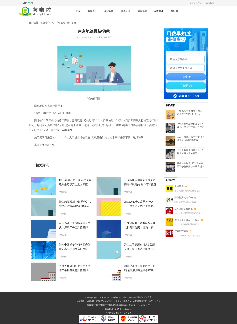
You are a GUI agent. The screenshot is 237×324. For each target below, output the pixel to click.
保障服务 (158, 11)
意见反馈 (210, 3)
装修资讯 (92, 11)
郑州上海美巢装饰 (183, 209)
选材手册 (71, 22)
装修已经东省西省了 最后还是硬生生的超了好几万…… (190, 113)
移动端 (174, 11)
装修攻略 (108, 11)
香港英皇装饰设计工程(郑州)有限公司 (188, 220)
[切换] (30, 3)
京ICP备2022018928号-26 (139, 305)
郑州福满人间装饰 (183, 197)
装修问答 (142, 11)
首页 (78, 11)
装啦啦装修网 (47, 22)
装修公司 (125, 11)
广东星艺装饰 (181, 231)
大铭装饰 (179, 186)
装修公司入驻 (195, 3)
